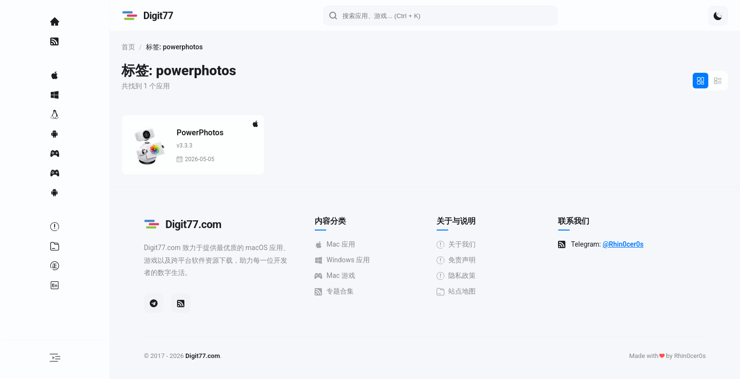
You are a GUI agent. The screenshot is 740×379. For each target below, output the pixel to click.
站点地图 (460, 291)
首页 (135, 47)
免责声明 (460, 260)
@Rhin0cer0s (626, 244)
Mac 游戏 (339, 276)
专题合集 (338, 291)
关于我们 (460, 244)
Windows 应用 (346, 260)
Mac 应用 (339, 244)
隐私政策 (460, 276)
